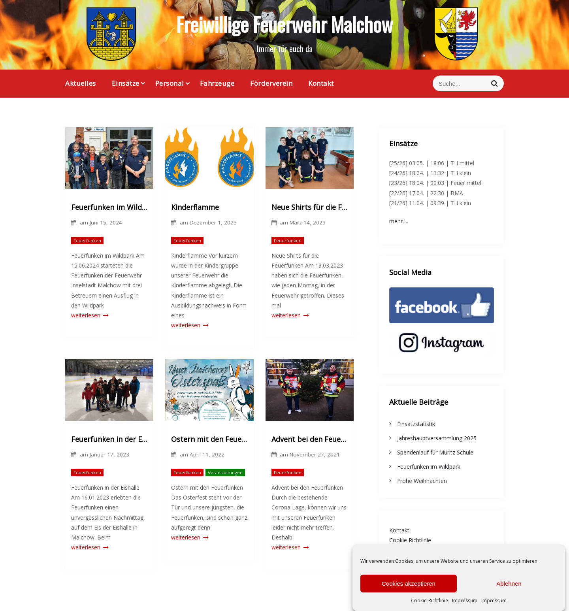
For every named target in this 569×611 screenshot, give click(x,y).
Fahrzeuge (217, 83)
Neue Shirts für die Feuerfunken (309, 207)
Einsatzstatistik (416, 424)
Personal (169, 83)
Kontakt (321, 83)
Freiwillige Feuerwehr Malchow (284, 23)
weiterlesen (90, 315)
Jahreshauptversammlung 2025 (437, 438)
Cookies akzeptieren (408, 589)
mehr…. (398, 221)
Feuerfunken (87, 240)
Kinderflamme (195, 207)
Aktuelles (80, 83)
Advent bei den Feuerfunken (309, 439)
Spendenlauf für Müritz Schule (435, 452)
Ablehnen (508, 589)
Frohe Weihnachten (422, 481)
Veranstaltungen (225, 472)
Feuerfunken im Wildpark (109, 207)
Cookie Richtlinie (410, 540)
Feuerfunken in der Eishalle (109, 439)
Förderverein (271, 83)
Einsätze (125, 83)
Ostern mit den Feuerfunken (209, 439)
